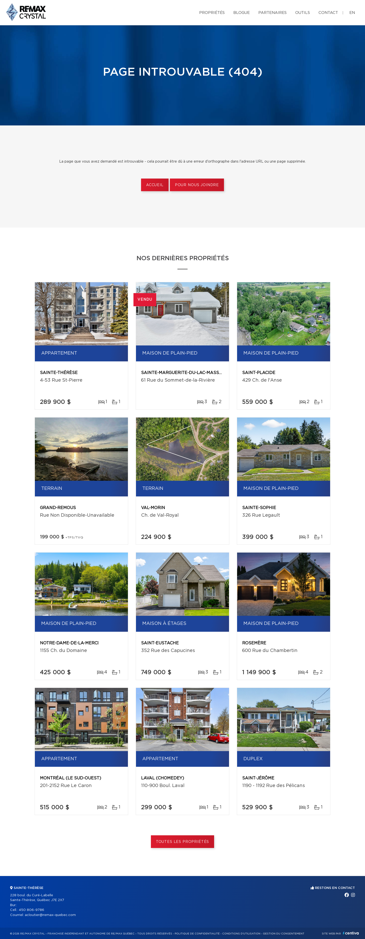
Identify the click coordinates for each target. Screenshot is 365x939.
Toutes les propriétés (182, 842)
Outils (302, 13)
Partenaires (272, 13)
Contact (328, 13)
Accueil (155, 185)
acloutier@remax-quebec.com (50, 915)
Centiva (351, 933)
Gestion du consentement (283, 933)
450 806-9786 (31, 910)
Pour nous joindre (197, 185)
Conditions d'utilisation (241, 933)
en (352, 13)
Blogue (241, 13)
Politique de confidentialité (197, 933)
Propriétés (212, 13)
